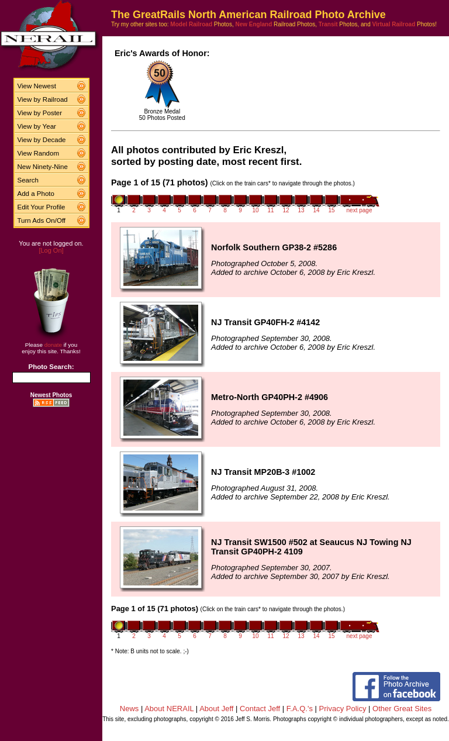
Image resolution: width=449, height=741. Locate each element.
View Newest (37, 85)
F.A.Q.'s (299, 708)
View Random (38, 153)
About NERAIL (169, 708)
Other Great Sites (401, 708)
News (129, 708)
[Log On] (51, 250)
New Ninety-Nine (43, 166)
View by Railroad (43, 99)
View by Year (37, 126)
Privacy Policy (343, 708)
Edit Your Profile (41, 207)
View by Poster (40, 112)
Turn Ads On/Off (42, 220)
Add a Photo (36, 193)
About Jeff (216, 708)
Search (28, 180)
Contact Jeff (260, 708)
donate (53, 345)
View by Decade (42, 139)
